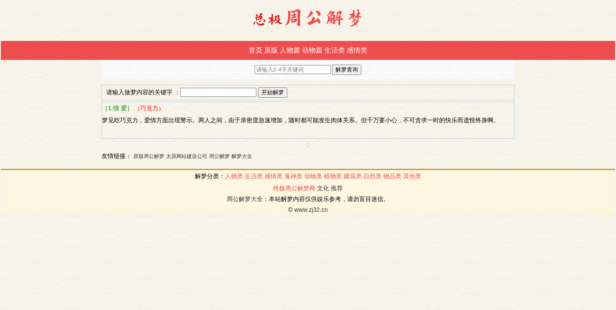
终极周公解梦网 (294, 188)
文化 (323, 188)
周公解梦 (219, 156)
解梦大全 (241, 156)
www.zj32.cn (311, 209)
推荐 (337, 188)
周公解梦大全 (245, 198)
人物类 (234, 176)
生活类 (334, 50)
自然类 (372, 176)
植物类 (333, 176)
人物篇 (290, 50)
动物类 (313, 176)
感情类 (357, 50)
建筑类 (353, 176)
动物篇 (312, 50)
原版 (271, 50)
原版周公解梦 (148, 156)
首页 (255, 50)
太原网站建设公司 (186, 156)
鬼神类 (293, 176)
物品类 (392, 176)
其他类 (412, 176)
